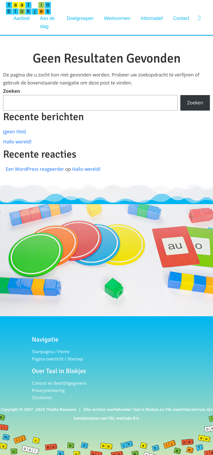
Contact (181, 18)
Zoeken (11, 91)
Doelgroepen (80, 18)
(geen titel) (14, 131)
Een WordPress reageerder (35, 169)
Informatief (152, 18)
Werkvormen (117, 18)
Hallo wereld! (17, 141)
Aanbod (21, 18)
